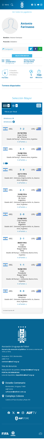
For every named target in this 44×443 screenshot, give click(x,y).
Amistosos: (8, 118)
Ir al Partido (22, 142)
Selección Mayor (22, 56)
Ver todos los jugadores (22, 12)
